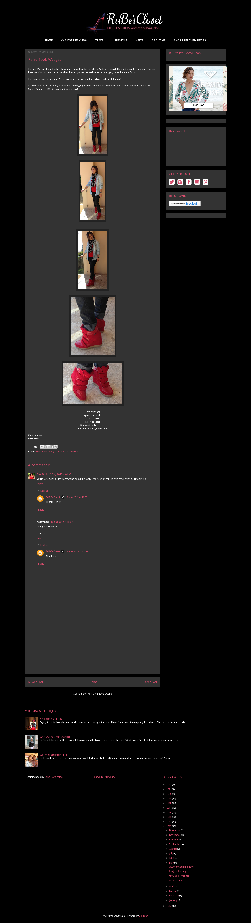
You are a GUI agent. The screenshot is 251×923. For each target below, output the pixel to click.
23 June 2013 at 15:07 (61, 521)
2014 (169, 821)
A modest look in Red (51, 718)
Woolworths (73, 451)
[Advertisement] (92, 648)
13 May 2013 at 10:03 (76, 497)
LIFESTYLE (120, 40)
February (174, 895)
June (171, 858)
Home (93, 682)
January (173, 900)
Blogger (143, 915)
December (175, 830)
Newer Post (35, 682)
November (175, 835)
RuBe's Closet (53, 497)
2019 (169, 798)
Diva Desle (42, 474)
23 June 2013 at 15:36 (76, 551)
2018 (169, 803)
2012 (169, 906)
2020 (169, 794)
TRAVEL (100, 40)
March (172, 891)
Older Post (150, 682)
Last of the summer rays (181, 866)
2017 (169, 807)
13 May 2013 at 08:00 (60, 474)
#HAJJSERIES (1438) (74, 40)
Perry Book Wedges (179, 875)
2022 (169, 784)
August (173, 848)
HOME (49, 40)
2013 (169, 826)
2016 (169, 812)
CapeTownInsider (54, 777)
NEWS (139, 40)
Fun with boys (176, 880)
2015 (169, 817)
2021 (169, 789)
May (171, 862)
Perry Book (42, 451)
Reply (40, 483)
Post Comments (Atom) (100, 693)
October (174, 839)
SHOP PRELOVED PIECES (190, 40)
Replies (44, 490)
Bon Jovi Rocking (177, 871)
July (171, 853)
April (172, 886)
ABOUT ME (158, 40)
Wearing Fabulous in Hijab (53, 754)
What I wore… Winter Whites (55, 736)
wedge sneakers (57, 451)
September (175, 844)
